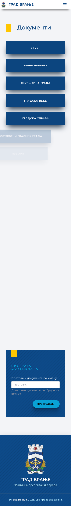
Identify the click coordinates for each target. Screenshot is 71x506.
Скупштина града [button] (35, 82)
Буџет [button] (35, 47)
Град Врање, (19, 499)
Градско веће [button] (35, 100)
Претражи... (46, 403)
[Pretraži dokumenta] (35, 384)
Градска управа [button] (35, 118)
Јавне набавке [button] (36, 65)
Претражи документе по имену (34, 378)
